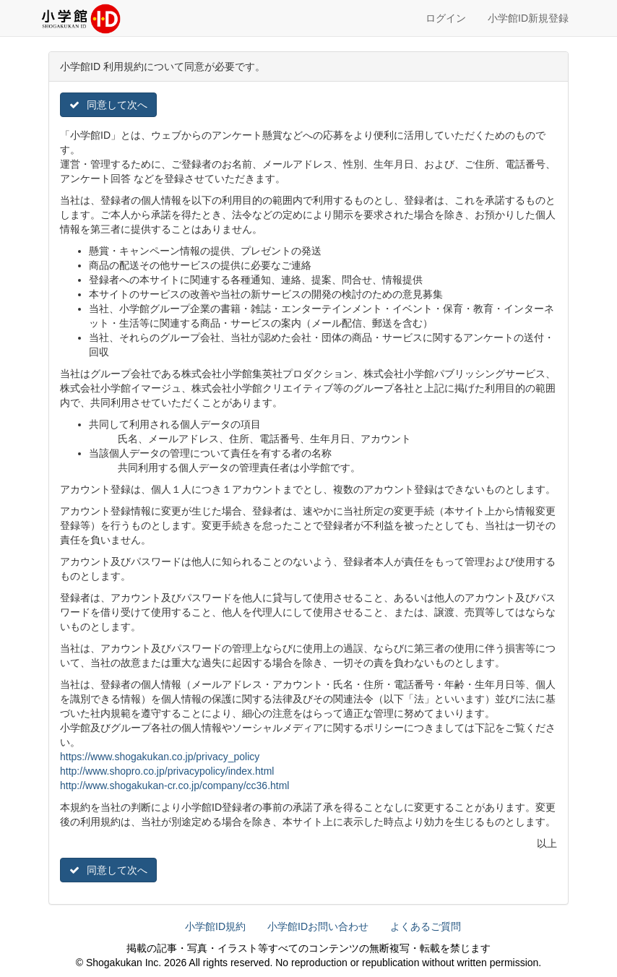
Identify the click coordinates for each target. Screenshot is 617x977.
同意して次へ (108, 105)
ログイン (446, 18)
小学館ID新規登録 (528, 18)
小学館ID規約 (215, 926)
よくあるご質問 (425, 926)
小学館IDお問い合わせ (317, 926)
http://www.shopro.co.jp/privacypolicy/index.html (167, 771)
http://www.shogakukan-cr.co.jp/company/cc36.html (174, 785)
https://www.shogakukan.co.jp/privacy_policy (159, 756)
